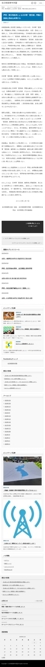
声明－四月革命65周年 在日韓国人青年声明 (17, 268)
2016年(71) (8, 428)
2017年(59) (8, 425)
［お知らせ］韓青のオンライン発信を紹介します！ (19, 543)
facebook (35, 3)
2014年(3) (7, 434)
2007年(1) (7, 441)
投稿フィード (7, 563)
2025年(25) (8, 400)
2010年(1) (7, 438)
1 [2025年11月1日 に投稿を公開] (34, 642)
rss (32, 3)
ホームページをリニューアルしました (13, 624)
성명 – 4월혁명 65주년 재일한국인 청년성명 (16, 258)
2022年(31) (8, 409)
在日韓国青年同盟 (12, 363)
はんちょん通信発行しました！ (25, 344)
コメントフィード (9, 566)
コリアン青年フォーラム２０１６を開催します (17, 238)
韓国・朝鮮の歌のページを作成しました (13, 606)
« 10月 (3, 657)
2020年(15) (8, 416)
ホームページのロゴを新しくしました (13, 618)
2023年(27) (8, 406)
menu (40, 3)
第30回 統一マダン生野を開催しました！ (15, 378)
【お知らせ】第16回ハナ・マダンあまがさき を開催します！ (20, 381)
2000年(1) (7, 444)
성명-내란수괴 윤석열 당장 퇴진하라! (14, 278)
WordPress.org (8, 569)
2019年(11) (8, 419)
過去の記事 (39, 600)
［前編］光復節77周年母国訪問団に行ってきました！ (20, 490)
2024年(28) (8, 403)
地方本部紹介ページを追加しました (12, 612)
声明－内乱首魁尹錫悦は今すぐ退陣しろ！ (16, 288)
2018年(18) (8, 422)
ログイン (6, 560)
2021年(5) (7, 412)
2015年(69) (8, 431)
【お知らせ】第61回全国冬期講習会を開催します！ (28, 315)
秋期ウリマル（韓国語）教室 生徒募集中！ (28, 329)
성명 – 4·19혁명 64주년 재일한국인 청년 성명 (17, 298)
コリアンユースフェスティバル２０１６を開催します (26, 243)
